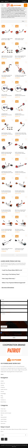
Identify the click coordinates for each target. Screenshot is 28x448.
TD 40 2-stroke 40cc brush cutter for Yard (7, 249)
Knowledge (3, 393)
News (2, 397)
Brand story (3, 402)
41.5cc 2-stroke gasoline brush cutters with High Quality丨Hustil (6, 230)
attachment (3, 326)
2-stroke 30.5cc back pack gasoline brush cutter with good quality (20, 134)
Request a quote (25, 5)
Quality (2, 385)
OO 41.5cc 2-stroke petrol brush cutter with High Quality (20, 211)
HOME (2, 381)
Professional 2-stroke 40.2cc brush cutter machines (19, 249)
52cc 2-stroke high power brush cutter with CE (20, 57)
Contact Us (3, 399)
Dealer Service (4, 389)
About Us (3, 383)
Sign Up (6, 1)
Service (2, 391)
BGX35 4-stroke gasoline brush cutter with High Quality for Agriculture (6, 153)
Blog (2, 395)
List (24, 21)
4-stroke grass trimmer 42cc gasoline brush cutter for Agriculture (7, 172)
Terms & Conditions (18, 334)
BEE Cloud (14, 446)
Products (3, 387)
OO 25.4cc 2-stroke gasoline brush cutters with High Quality (20, 230)
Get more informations (8, 287)
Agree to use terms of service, (11, 333)
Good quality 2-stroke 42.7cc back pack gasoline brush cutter (6, 134)
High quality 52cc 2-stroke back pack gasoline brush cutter (7, 57)
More (2, 374)
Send (14, 337)
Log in (2, 1)
